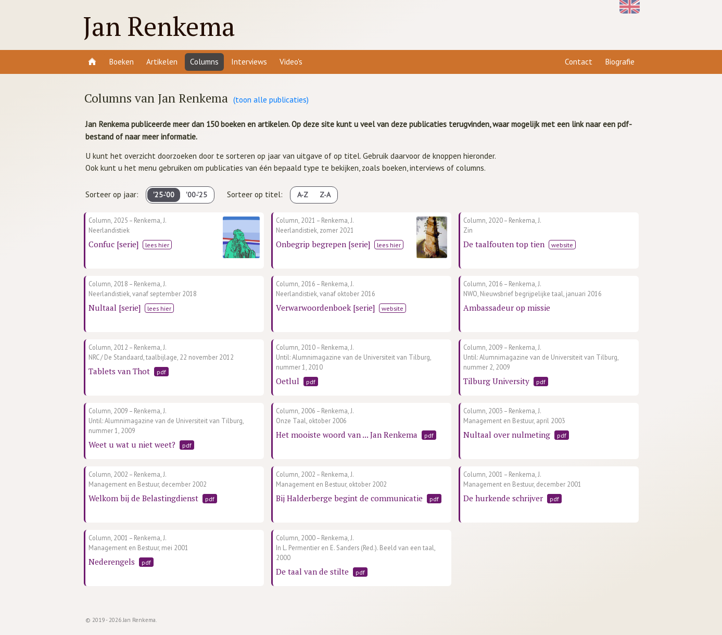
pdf (161, 371)
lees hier (157, 244)
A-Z (302, 194)
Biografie (620, 61)
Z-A (325, 194)
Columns (204, 61)
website (562, 244)
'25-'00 (163, 194)
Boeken (121, 61)
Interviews (249, 61)
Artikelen (162, 61)
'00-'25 (196, 194)
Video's (291, 61)
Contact (578, 61)
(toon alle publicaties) (271, 99)
